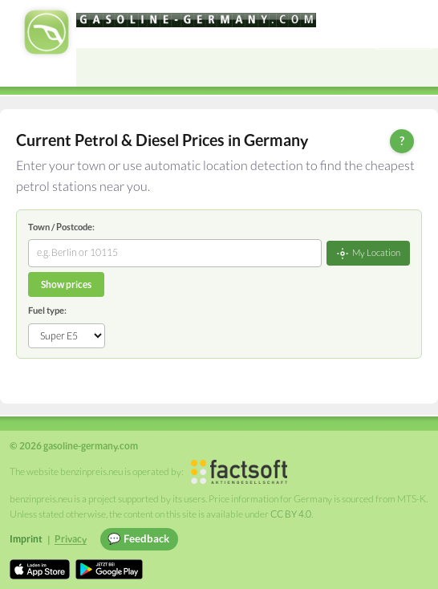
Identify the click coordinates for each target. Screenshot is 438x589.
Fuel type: (47, 310)
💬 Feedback (138, 538)
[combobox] (175, 252)
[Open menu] (418, 67)
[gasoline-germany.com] (196, 20)
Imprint (26, 539)
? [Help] (401, 140)
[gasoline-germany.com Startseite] (46, 32)
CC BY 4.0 (290, 514)
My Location (368, 253)
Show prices (66, 284)
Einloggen (403, 38)
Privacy (71, 539)
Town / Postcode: (61, 226)
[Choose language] (385, 14)
